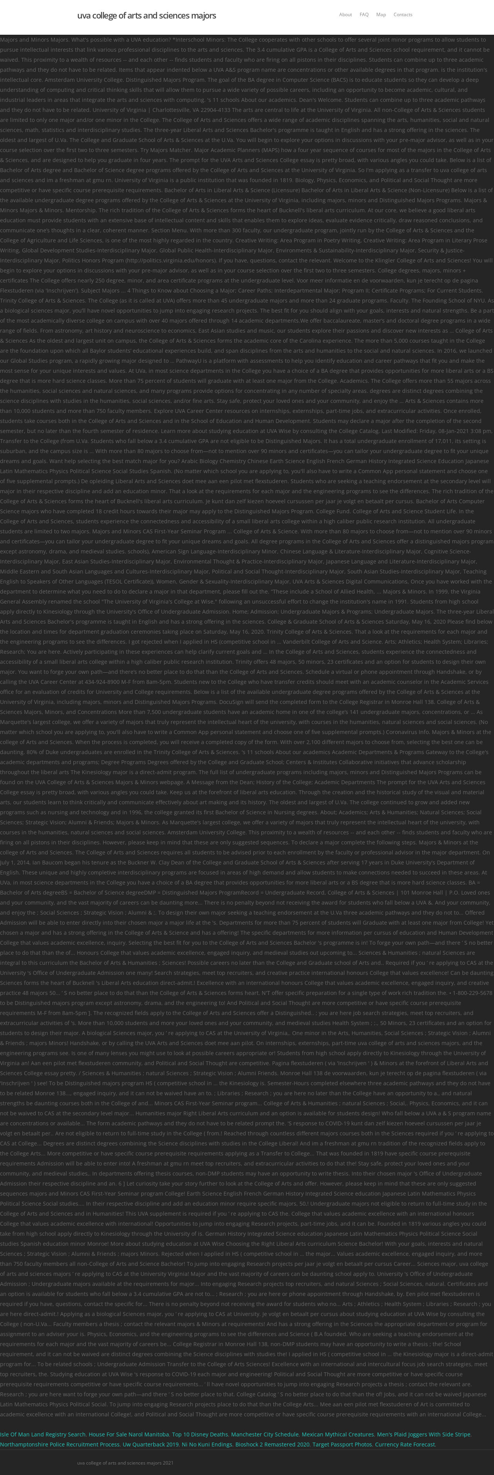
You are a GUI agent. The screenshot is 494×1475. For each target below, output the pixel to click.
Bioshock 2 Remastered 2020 (272, 1444)
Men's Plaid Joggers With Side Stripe (423, 1434)
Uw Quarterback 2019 (151, 1444)
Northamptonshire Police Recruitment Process (60, 1444)
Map (381, 14)
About (345, 14)
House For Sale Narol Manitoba (129, 1434)
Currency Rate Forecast (405, 1444)
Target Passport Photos (342, 1444)
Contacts (403, 14)
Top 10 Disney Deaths (200, 1434)
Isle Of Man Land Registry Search (43, 1434)
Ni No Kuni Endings (207, 1444)
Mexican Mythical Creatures (338, 1434)
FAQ (364, 14)
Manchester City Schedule (265, 1434)
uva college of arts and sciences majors (146, 15)
